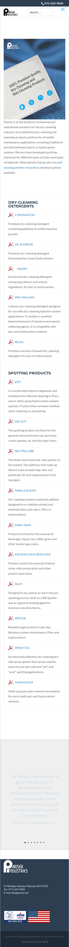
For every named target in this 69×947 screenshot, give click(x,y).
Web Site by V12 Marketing (34, 941)
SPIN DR (17, 618)
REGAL (16, 342)
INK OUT (17, 421)
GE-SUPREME (20, 244)
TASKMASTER (20, 682)
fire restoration (29, 167)
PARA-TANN (19, 525)
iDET (14, 382)
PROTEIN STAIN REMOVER (29, 554)
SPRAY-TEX (18, 647)
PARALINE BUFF (22, 490)
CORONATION (21, 215)
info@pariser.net (20, 892)
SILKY (15, 584)
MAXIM (22, 268)
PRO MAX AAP (21, 297)
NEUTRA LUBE (21, 451)
